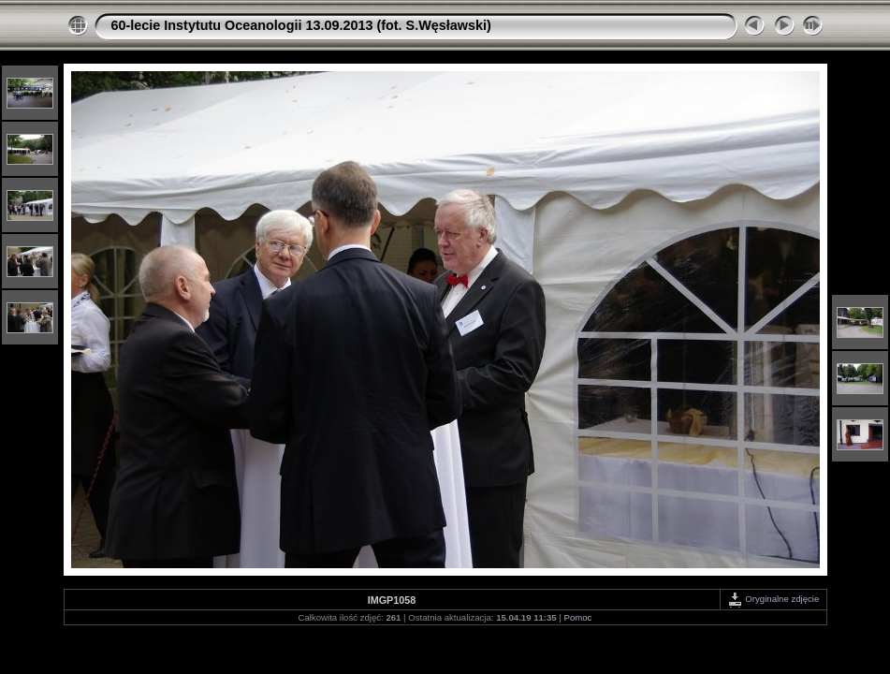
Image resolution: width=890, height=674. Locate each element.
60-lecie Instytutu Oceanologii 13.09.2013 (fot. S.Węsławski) (301, 25)
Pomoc (578, 617)
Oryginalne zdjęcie (773, 598)
